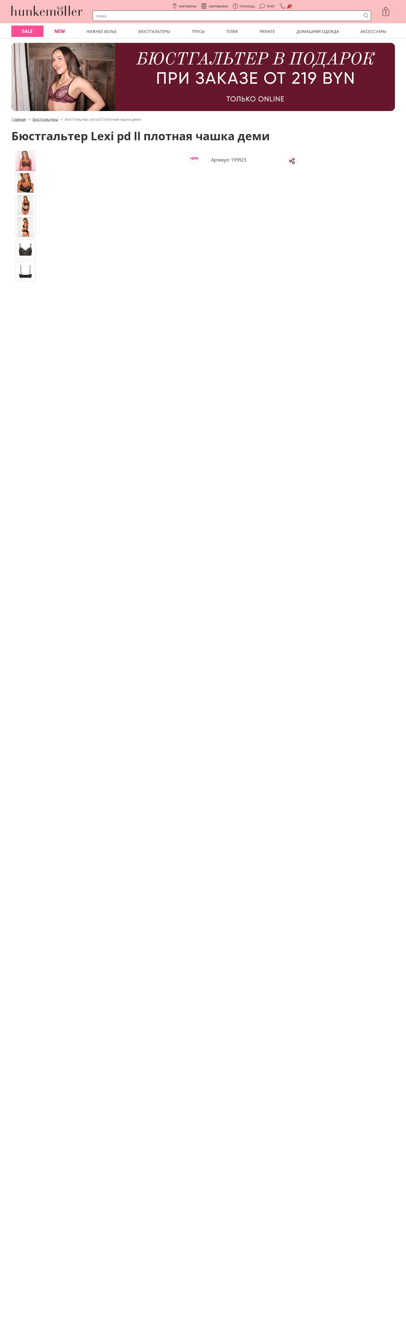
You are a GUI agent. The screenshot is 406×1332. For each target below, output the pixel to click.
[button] (388, 11)
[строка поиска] (228, 16)
